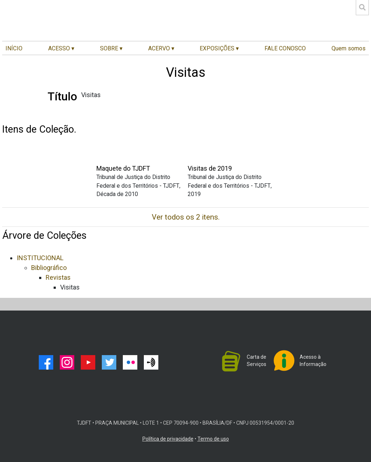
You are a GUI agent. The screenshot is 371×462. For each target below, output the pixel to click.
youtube (88, 362)
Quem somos (349, 48)
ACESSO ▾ (61, 48)
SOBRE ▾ (111, 48)
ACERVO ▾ (161, 48)
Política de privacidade (167, 439)
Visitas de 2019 (210, 168)
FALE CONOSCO (285, 48)
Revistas (58, 277)
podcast (151, 362)
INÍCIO (13, 48)
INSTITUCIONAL (40, 258)
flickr (130, 362)
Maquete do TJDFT (123, 168)
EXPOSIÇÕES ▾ (219, 48)
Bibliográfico (49, 267)
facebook (46, 362)
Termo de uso (213, 439)
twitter (109, 362)
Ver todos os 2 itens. (186, 217)
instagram (67, 362)
